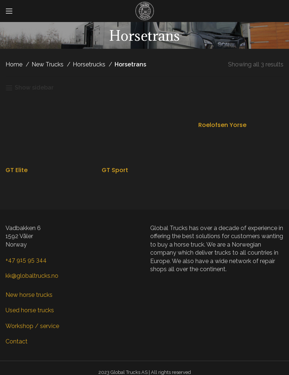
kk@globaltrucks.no (32, 275)
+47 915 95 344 (26, 259)
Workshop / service (32, 326)
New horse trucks (29, 294)
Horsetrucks (90, 64)
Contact (17, 341)
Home (15, 64)
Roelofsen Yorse (222, 125)
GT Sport (115, 170)
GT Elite (17, 170)
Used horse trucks (30, 310)
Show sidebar (34, 87)
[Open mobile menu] (9, 11)
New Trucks (48, 64)
